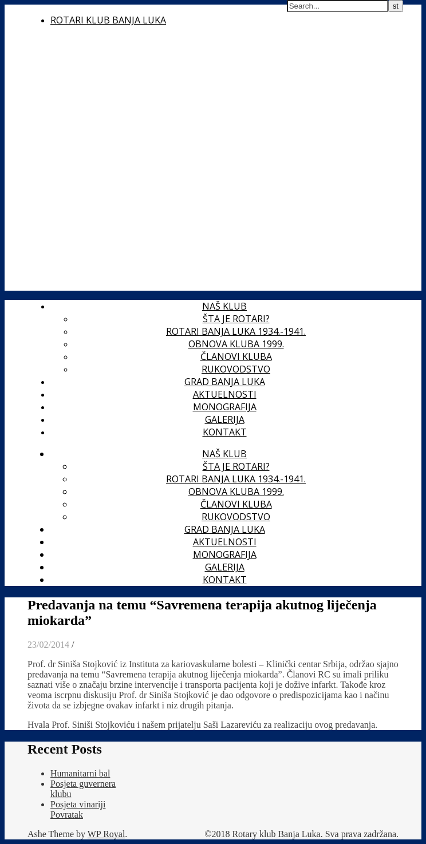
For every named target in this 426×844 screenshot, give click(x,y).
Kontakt (225, 432)
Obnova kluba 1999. (236, 344)
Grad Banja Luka (224, 381)
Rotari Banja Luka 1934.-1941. (236, 331)
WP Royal (106, 834)
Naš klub (224, 306)
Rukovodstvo (236, 369)
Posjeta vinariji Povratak (77, 809)
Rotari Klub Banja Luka (108, 20)
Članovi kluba (236, 356)
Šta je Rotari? (236, 318)
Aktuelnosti (225, 394)
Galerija (224, 419)
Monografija (225, 407)
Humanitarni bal (80, 773)
